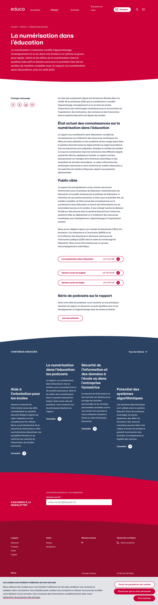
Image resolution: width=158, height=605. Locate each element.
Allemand (15, 543)
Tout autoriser (144, 598)
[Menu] (143, 9)
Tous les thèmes (136, 352)
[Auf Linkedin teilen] (26, 105)
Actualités (35, 10)
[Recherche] (137, 9)
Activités (75, 10)
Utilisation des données (38, 27)
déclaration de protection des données (21, 597)
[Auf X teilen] (19, 105)
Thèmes (54, 10)
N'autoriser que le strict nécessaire (134, 591)
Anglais (14, 555)
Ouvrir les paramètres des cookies (135, 584)
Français (14, 547)
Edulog (49, 543)
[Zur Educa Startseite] (17, 10)
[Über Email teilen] (32, 105)
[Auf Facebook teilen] (13, 105)
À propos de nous (96, 8)
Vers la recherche (126, 543)
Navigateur (51, 547)
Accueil (14, 27)
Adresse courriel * (53, 497)
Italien (13, 551)
